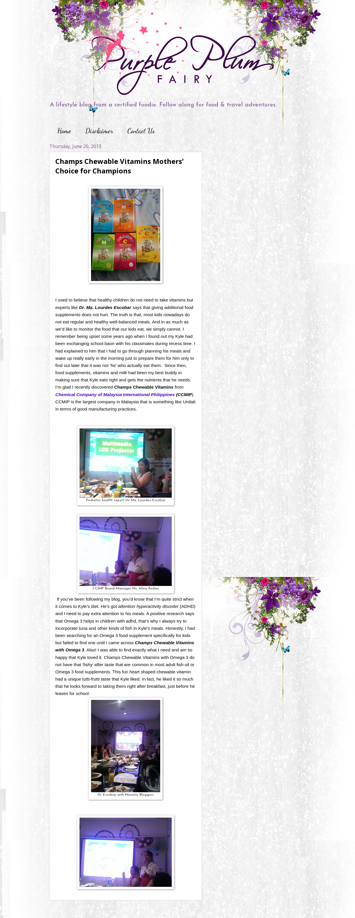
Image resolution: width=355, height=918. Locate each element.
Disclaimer (99, 131)
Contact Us (141, 131)
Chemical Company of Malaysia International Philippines (115, 394)
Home (64, 131)
